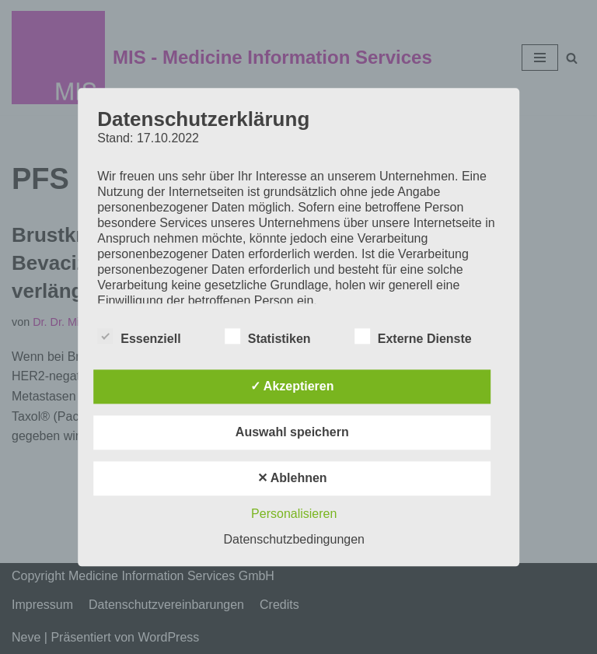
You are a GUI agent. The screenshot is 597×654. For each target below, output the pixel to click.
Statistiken (268, 336)
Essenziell (138, 336)
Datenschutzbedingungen (294, 539)
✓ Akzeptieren (292, 386)
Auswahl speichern (292, 432)
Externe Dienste (413, 336)
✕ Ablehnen (292, 477)
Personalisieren (294, 513)
